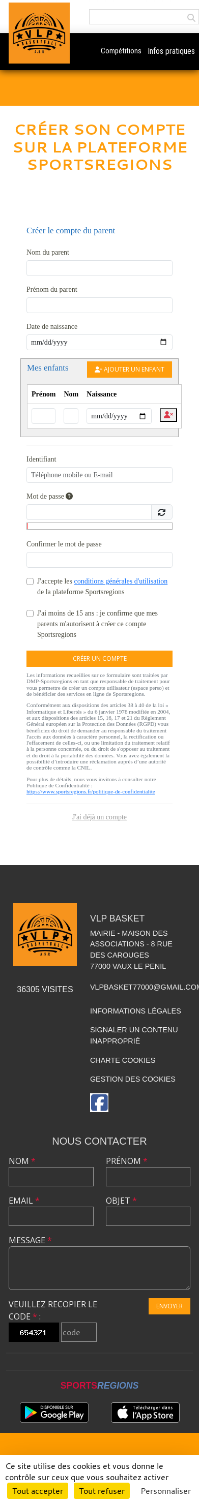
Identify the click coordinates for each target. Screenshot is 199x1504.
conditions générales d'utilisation (120, 581)
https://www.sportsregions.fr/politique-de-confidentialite (90, 791)
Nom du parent (47, 252)
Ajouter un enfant (129, 369)
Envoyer (169, 1306)
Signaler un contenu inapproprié (134, 1035)
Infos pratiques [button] (171, 51)
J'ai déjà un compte (99, 817)
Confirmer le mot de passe (64, 544)
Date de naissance (51, 326)
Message (30, 1240)
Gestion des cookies (133, 1079)
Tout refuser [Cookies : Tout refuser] (102, 1490)
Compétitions (121, 50)
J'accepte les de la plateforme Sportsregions (102, 586)
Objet (121, 1200)
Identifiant (41, 459)
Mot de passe (49, 496)
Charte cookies (122, 1060)
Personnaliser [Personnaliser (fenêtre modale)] (165, 1490)
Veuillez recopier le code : (53, 1310)
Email (24, 1200)
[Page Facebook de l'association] (99, 1102)
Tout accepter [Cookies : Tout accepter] (37, 1490)
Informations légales (135, 1011)
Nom (22, 1161)
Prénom (127, 1161)
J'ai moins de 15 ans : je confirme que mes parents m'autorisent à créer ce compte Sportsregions (97, 623)
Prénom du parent (51, 289)
